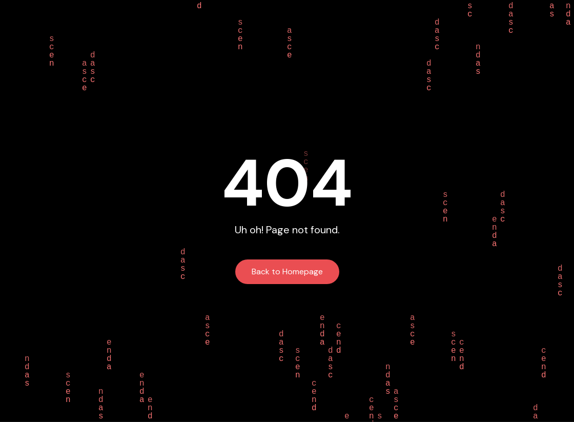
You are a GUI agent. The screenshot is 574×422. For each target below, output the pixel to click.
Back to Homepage (287, 271)
